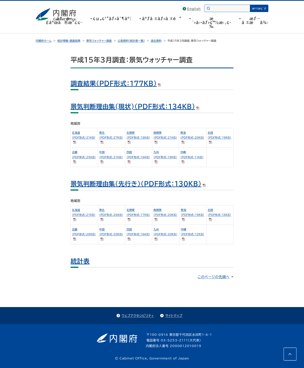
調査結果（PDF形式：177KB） (116, 83)
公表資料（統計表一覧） (131, 40)
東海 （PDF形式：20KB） (192, 137)
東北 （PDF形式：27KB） (111, 137)
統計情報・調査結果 (68, 40)
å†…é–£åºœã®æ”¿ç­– (64, 20)
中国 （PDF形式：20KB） (111, 234)
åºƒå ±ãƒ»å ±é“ (161, 18)
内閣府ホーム (43, 40)
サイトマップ (173, 315)
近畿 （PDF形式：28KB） (84, 234)
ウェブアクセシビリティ (138, 315)
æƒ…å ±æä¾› (255, 20)
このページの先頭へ (214, 277)
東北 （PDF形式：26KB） (111, 215)
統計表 (80, 261)
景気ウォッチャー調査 (99, 40)
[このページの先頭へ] (290, 354)
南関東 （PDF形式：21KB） (165, 137)
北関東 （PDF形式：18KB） (138, 137)
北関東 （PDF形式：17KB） (138, 215)
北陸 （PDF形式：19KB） (219, 137)
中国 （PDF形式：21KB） (111, 157)
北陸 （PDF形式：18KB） (219, 215)
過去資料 (156, 40)
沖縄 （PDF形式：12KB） (192, 234)
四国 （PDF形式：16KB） (138, 157)
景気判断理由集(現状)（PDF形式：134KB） (135, 106)
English (194, 8)
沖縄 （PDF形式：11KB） (191, 157)
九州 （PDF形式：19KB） (165, 157)
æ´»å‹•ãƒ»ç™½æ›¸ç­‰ (211, 22)
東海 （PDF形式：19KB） (192, 215)
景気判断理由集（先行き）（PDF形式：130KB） (138, 184)
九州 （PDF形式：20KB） (165, 234)
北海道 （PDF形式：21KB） (83, 137)
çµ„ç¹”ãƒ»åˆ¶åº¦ (112, 18)
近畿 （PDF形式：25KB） (84, 157)
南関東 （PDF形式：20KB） (165, 215)
